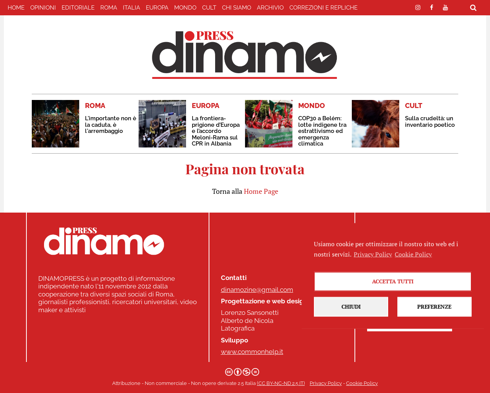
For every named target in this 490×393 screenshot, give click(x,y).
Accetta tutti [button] (392, 291)
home (16, 7)
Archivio (270, 7)
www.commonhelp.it (252, 351)
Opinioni (43, 7)
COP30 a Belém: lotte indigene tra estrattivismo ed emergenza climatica (322, 131)
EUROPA (157, 7)
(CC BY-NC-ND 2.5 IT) (281, 383)
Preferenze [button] (434, 316)
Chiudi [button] (351, 316)
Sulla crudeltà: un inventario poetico (430, 121)
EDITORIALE (78, 7)
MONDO (185, 7)
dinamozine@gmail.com (257, 289)
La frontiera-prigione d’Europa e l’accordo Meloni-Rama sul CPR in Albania (216, 131)
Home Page (261, 191)
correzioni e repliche (323, 7)
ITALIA (131, 7)
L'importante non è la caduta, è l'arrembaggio (110, 124)
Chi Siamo (236, 7)
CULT (209, 7)
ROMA (108, 7)
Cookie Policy (362, 383)
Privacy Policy (326, 383)
